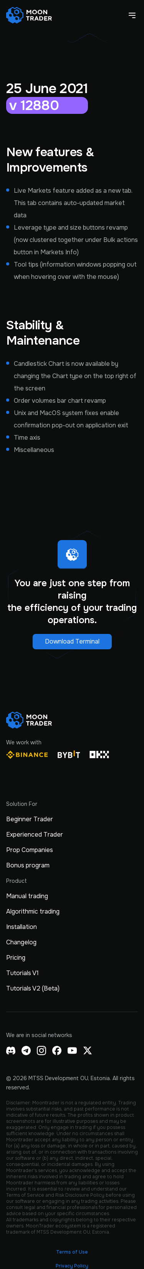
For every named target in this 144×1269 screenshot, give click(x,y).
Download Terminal (72, 641)
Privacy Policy (72, 1266)
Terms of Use (72, 1252)
